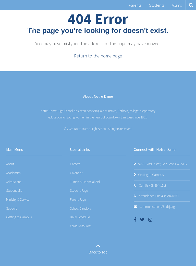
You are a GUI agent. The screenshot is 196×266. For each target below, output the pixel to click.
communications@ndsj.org (157, 206)
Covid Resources (80, 226)
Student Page (79, 190)
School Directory (80, 208)
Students (156, 5)
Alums (177, 5)
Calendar (76, 173)
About (10, 164)
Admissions (13, 182)
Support (11, 208)
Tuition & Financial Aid (85, 182)
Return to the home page (98, 56)
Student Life (14, 190)
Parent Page (78, 199)
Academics (13, 173)
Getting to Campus (19, 217)
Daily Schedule (80, 217)
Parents (135, 5)
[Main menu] (185, 23)
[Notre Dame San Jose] (21, 22)
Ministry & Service (17, 199)
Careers (75, 164)
